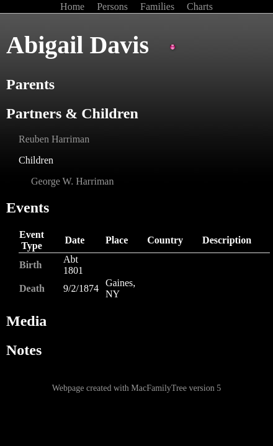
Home (73, 6)
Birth (30, 265)
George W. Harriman (72, 181)
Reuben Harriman (54, 139)
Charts (200, 6)
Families (158, 6)
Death (32, 288)
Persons (113, 6)
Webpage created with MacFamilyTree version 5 (136, 388)
